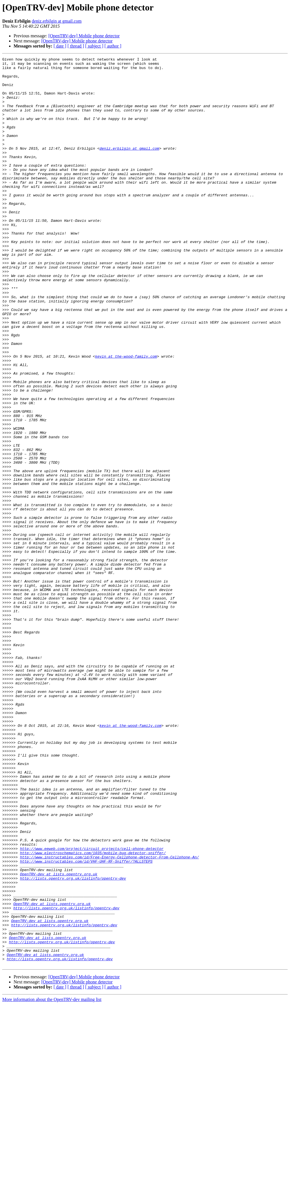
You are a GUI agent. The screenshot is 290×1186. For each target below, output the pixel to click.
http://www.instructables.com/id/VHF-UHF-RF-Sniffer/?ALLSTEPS (86, 1022)
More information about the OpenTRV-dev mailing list (51, 1181)
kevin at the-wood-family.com (126, 416)
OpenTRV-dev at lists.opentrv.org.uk (58, 1037)
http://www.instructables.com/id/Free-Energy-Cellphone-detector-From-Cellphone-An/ (109, 1017)
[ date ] (60, 46)
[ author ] (113, 46)
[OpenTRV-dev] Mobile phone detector (84, 35)
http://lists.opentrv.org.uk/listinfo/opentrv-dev (73, 1042)
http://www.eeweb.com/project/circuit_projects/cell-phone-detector (91, 1007)
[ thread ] (75, 46)
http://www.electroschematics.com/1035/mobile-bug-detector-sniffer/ (93, 1012)
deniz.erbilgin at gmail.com (57, 21)
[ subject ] (94, 46)
